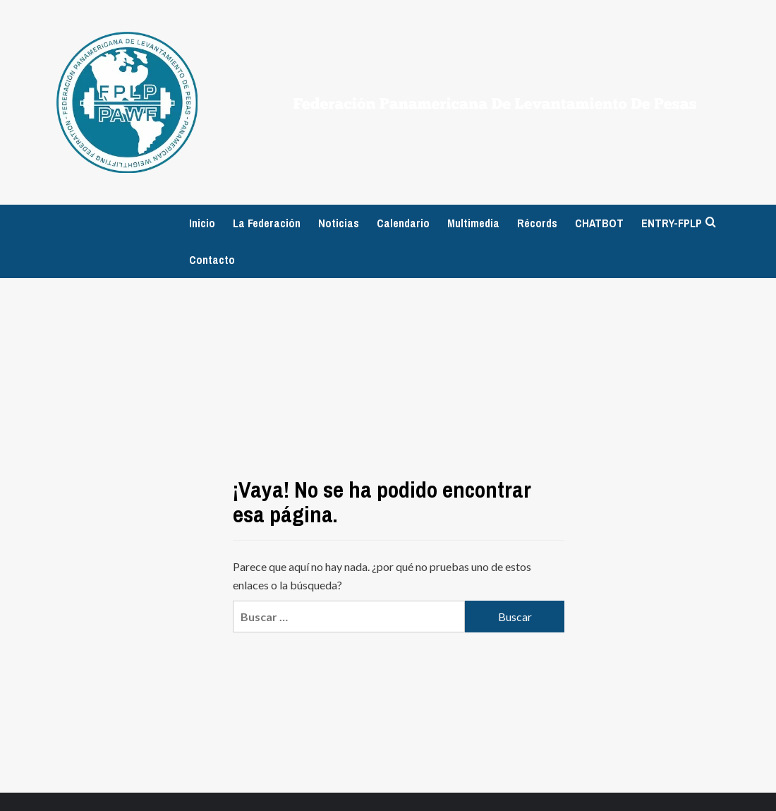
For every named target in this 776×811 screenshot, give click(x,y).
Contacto (212, 260)
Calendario (403, 223)
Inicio (202, 223)
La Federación (267, 223)
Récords (537, 223)
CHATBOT (599, 223)
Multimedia (473, 223)
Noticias (338, 223)
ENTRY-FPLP (671, 223)
